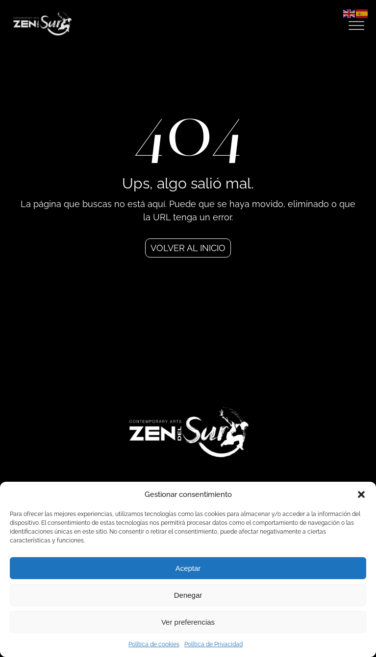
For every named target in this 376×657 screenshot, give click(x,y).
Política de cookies (153, 644)
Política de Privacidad (213, 644)
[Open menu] (356, 26)
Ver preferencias (188, 622)
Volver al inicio (188, 248)
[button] (361, 494)
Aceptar (188, 568)
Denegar (188, 595)
